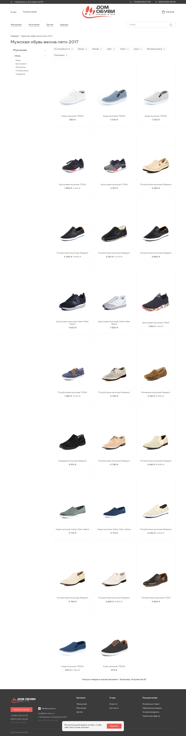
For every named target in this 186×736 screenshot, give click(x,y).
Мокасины (20, 67)
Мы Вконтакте (46, 708)
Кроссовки (21, 64)
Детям (49, 25)
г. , (27, 2)
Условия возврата (150, 712)
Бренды (64, 25)
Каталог (81, 698)
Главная (15, 36)
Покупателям (30, 12)
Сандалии (20, 74)
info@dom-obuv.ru (46, 713)
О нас (13, 12)
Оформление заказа (151, 708)
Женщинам (16, 25)
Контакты (114, 708)
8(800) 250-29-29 (19, 719)
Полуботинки (22, 71)
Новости (113, 704)
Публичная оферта (151, 716)
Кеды (18, 60)
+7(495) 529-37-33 (19, 715)
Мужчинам (34, 25)
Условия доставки (150, 704)
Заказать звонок (21, 710)
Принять (114, 726)
